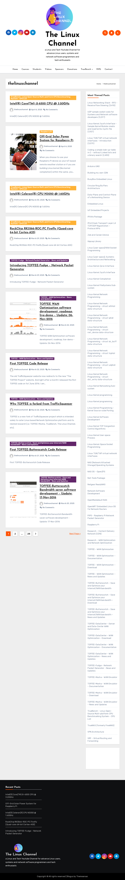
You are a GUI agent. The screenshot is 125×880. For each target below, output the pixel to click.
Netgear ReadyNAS (96, 484)
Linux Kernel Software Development (98, 418)
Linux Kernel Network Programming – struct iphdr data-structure (101, 318)
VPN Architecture (96, 732)
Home (15, 69)
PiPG (98, 69)
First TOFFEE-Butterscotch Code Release (39, 469)
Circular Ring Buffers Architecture (98, 186)
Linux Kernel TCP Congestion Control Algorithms (101, 427)
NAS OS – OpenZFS (96, 471)
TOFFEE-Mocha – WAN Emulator (102, 677)
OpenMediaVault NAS (97, 500)
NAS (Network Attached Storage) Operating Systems (101, 463)
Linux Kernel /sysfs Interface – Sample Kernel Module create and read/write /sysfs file (102, 126)
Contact (109, 69)
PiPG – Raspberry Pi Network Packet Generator (101, 516)
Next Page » (75, 556)
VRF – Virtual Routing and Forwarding (100, 739)
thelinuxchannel (20, 111)
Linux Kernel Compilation (99, 279)
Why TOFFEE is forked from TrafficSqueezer (42, 421)
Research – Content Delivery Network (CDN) (101, 532)
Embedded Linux (95, 204)
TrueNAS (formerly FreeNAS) (101, 725)
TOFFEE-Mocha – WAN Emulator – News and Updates (102, 703)
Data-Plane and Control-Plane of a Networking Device (102, 196)
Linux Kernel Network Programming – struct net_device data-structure (100, 330)
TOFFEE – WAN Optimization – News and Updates (56, 311)
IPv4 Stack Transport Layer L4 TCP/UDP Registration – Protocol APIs (102, 226)
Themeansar (82, 876)
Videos (48, 69)
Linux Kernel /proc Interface (101, 266)
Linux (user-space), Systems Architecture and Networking (101, 258)
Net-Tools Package (96, 478)
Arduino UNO (94, 166)
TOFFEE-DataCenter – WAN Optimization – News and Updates (100, 656)
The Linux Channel (21, 854)
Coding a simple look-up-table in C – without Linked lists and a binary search (102, 152)
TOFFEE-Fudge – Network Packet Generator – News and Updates (40, 271)
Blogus (70, 876)
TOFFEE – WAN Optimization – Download (101, 566)
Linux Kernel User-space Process (99, 436)
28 (28, 556)
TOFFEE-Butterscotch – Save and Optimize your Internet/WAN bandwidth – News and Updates (39, 463)
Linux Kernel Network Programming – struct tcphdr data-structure (101, 353)
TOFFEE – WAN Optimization (101, 549)
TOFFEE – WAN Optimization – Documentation (101, 557)
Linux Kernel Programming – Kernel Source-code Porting (101, 409)
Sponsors (59, 69)
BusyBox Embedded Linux (100, 179)
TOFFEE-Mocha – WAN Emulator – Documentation (102, 685)
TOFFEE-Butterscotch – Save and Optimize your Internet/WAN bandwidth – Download (101, 599)
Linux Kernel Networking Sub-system (102, 387)
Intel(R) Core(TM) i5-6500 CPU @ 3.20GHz (41, 104)
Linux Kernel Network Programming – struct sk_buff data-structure (102, 341)
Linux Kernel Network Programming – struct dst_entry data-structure (100, 377)
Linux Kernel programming (100, 395)
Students (37, 69)
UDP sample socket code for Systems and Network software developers (102, 114)
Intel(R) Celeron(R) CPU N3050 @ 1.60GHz (41, 199)
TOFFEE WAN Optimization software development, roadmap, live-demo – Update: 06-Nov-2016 (56, 324)
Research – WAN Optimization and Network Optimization (101, 541)
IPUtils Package (95, 217)
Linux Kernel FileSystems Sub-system (102, 286)
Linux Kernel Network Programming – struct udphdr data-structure (102, 365)
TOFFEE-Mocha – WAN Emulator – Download (102, 694)
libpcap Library (94, 241)
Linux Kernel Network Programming (97, 295)
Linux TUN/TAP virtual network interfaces (102, 454)
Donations (72, 69)
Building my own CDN (98, 173)
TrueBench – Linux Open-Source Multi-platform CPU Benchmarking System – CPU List (41, 99)
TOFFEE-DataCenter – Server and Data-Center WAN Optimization (101, 626)
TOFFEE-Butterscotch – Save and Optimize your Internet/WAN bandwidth (101, 586)
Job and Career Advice (98, 235)
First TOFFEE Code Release (30, 378)
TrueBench (86, 69)
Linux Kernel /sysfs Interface (101, 272)
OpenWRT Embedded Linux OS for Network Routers (102, 507)
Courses (25, 69)
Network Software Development (96, 492)
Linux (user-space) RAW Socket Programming (102, 249)
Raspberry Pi (46, 135)
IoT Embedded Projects (98, 210)
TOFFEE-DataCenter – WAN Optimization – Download (100, 636)
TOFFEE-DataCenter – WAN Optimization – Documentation (102, 645)
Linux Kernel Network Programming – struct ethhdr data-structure (101, 306)
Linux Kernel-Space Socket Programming (100, 445)
